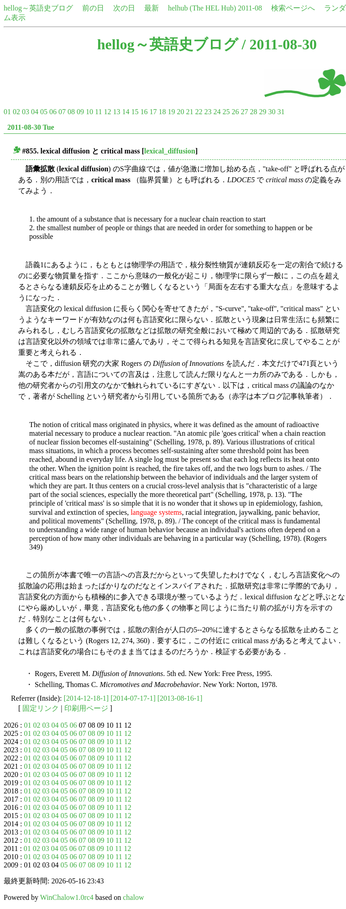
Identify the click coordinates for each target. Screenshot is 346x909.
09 (80, 112)
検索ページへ (293, 8)
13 (116, 112)
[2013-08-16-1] (180, 698)
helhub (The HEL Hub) (202, 8)
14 (125, 112)
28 (253, 112)
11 (98, 112)
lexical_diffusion (169, 151)
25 (226, 112)
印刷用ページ (86, 708)
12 (107, 112)
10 (89, 112)
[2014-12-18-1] (86, 698)
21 (189, 112)
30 (271, 112)
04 (34, 112)
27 (244, 112)
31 (280, 112)
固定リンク (40, 708)
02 (16, 112)
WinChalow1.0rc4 (67, 897)
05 (43, 112)
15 (134, 112)
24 (216, 112)
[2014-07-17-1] (133, 698)
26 (235, 112)
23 (207, 112)
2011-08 (250, 8)
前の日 (93, 8)
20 (180, 112)
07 (62, 112)
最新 (151, 8)
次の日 (124, 8)
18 (162, 112)
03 (25, 112)
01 (7, 112)
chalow (133, 897)
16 (143, 112)
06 (53, 112)
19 (171, 112)
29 (262, 112)
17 (153, 112)
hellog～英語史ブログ (38, 8)
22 (198, 112)
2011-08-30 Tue (30, 127)
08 (71, 112)
